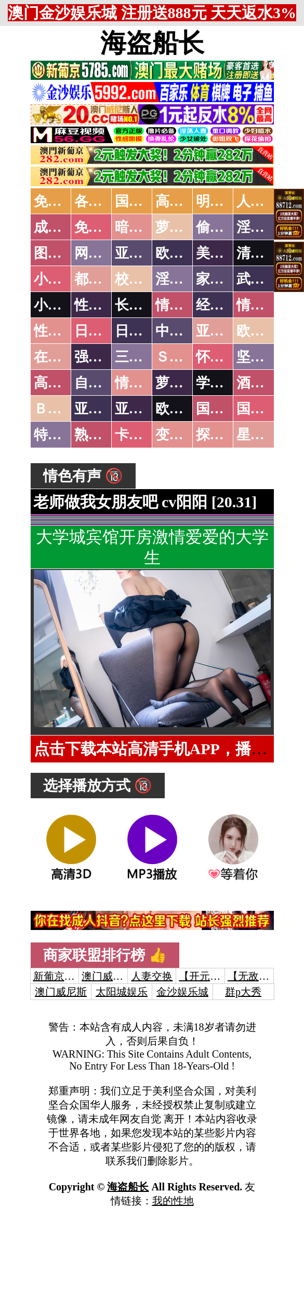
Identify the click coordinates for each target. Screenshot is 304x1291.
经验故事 (224, 305)
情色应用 (264, 305)
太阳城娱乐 (122, 991)
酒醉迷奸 (264, 383)
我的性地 (173, 1200)
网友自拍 (102, 253)
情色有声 (143, 383)
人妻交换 (264, 201)
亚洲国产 (224, 331)
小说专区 (62, 305)
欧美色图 (183, 253)
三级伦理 (143, 357)
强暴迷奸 (102, 357)
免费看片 (102, 227)
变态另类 (183, 434)
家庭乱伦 (224, 279)
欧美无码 (183, 409)
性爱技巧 (102, 305)
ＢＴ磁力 (62, 409)
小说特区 (62, 279)
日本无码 (102, 331)
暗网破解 (143, 227)
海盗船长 (152, 43)
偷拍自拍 (224, 227)
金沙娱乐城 (182, 991)
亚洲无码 (102, 409)
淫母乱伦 (264, 227)
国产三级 (264, 409)
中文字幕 (183, 331)
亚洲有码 (143, 409)
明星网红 (224, 201)
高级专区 (62, 383)
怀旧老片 (224, 357)
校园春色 (143, 279)
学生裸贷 (224, 383)
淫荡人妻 (183, 279)
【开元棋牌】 (210, 976)
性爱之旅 (62, 331)
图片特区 (62, 253)
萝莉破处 (183, 227)
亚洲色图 (143, 253)
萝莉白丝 (183, 383)
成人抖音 (62, 227)
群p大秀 (243, 991)
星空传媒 (264, 434)
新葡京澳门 (59, 976)
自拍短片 (102, 383)
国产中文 (143, 201)
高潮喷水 (183, 201)
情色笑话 (183, 305)
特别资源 (62, 434)
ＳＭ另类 (183, 357)
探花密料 (224, 434)
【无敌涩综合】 (264, 976)
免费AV (57, 201)
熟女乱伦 (102, 434)
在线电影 (62, 357)
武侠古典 (264, 279)
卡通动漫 (143, 434)
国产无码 (224, 409)
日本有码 (143, 331)
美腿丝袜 (224, 253)
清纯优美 (264, 253)
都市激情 (102, 279)
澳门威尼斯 (108, 976)
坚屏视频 (264, 357)
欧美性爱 (264, 331)
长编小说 (143, 305)
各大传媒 (102, 201)
